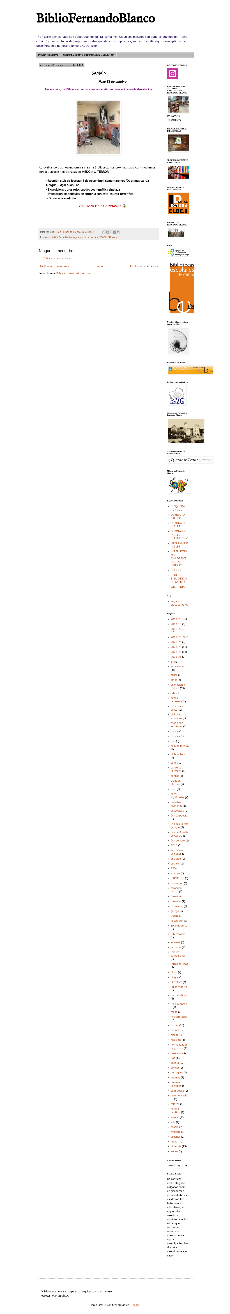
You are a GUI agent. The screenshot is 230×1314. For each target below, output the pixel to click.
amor (174, 679)
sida (173, 1122)
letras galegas (179, 964)
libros (174, 972)
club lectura (178, 754)
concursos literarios (177, 769)
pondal (175, 1067)
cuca (173, 789)
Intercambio (178, 934)
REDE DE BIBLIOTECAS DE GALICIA (179, 578)
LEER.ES (176, 570)
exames (175, 873)
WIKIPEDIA (178, 586)
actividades (69, 237)
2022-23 (176, 642)
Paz (173, 1058)
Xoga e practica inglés (179, 602)
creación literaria (176, 782)
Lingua (175, 977)
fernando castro (176, 889)
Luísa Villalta (179, 987)
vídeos (175, 1141)
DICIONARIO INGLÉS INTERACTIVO (179, 534)
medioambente (179, 1005)
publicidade (177, 1090)
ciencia (175, 731)
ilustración (177, 920)
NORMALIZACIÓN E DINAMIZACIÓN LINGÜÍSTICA (88, 55)
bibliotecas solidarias (177, 716)
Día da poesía (179, 815)
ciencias (175, 736)
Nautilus (176, 1039)
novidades (177, 1053)
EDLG (174, 845)
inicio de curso (179, 925)
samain (115, 237)
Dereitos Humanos (176, 803)
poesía (175, 1062)
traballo (176, 1131)
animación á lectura (87, 237)
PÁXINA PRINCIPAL (48, 55)
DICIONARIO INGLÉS (178, 524)
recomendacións (179, 1097)
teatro (175, 1127)
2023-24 (56, 237)
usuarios (176, 1136)
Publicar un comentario (57, 258)
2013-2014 (178, 619)
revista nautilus (175, 1110)
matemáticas (179, 995)
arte (173, 693)
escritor (175, 863)
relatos (175, 1104)
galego (175, 911)
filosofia (176, 896)
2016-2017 (178, 629)
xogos (174, 1151)
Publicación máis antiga (144, 266)
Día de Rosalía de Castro (179, 833)
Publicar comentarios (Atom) (73, 273)
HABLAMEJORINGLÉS (179, 544)
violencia (176, 1146)
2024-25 (176, 652)
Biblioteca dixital (177, 707)
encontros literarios (177, 851)
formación (177, 906)
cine (173, 741)
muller (175, 1025)
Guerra (175, 916)
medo (174, 1012)
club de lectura (180, 746)
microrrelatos (179, 1016)
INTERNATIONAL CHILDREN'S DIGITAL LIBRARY (179, 558)
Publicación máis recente (54, 266)
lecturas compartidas (178, 953)
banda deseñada (176, 699)
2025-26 (176, 656)
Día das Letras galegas (179, 825)
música (175, 1030)
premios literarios (176, 1083)
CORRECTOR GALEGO (179, 516)
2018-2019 (178, 637)
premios (175, 1077)
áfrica (174, 675)
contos (175, 775)
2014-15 (176, 624)
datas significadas (177, 795)
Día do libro (178, 840)
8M (173, 661)
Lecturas (176, 947)
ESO (173, 868)
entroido (176, 858)
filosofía (176, 901)
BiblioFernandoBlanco (95, 19)
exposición (177, 883)
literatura (176, 982)
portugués (177, 1072)
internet (175, 942)
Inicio (99, 266)
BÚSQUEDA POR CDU (178, 507)
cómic (174, 762)
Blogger (134, 1305)
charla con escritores (177, 724)
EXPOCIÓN (105, 237)
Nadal (174, 1035)
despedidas (177, 810)
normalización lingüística (179, 1046)
